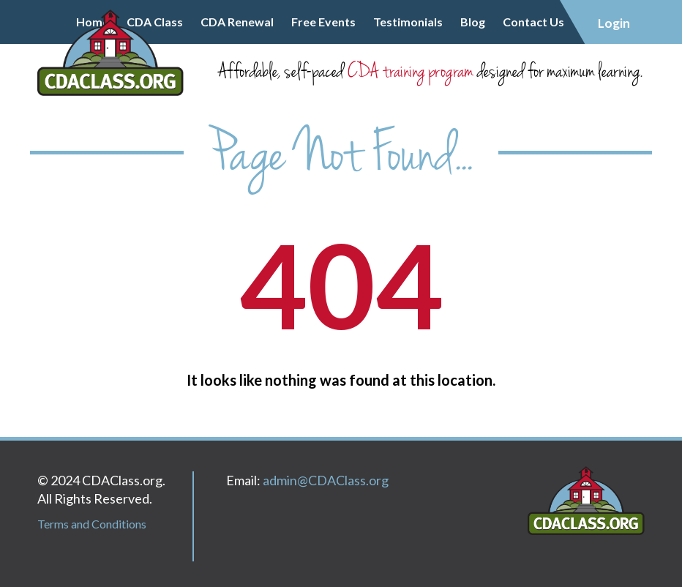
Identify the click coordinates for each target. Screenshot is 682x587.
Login (614, 23)
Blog (472, 22)
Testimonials (408, 22)
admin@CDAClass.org (326, 480)
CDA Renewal (237, 22)
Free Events (323, 22)
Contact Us (533, 22)
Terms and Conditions (91, 524)
